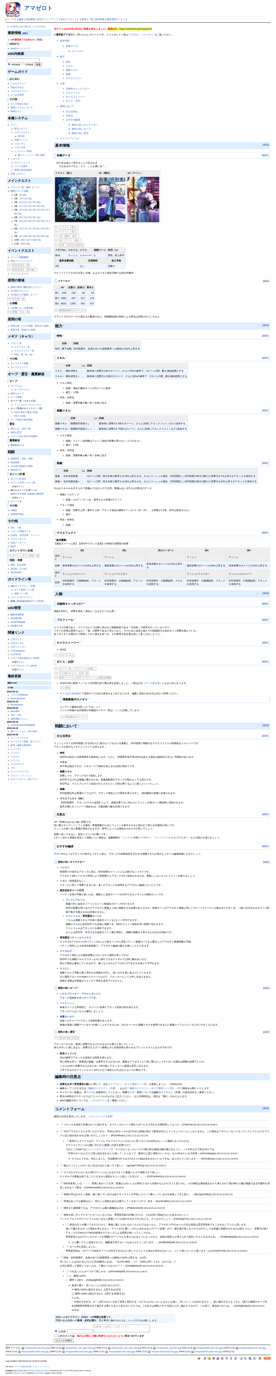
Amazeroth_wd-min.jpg (167, 1347)
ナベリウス (161, 837)
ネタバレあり (66, 655)
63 (21, 221)
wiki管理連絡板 (18, 622)
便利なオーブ (17, 393)
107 (28, 240)
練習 (19, 601)
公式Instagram (18, 650)
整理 (29, 412)
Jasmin (37, 1373)
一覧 (90, 19)
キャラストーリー (19, 367)
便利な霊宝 (16, 432)
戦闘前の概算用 (36, 494)
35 (34, 206)
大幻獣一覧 (18, 298)
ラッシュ (18, 405)
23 (30, 202)
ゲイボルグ (66, 951)
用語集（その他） (19, 568)
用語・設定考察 (18, 565)
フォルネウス (17, 764)
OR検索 (29, 64)
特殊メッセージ (18, 542)
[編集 (24, 33)
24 (34, 202)
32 (30, 206)
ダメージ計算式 (18, 479)
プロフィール (73, 92)
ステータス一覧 (22, 347)
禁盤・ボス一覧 (20, 312)
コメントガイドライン (22, 597)
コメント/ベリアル (20, 771)
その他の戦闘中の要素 (22, 466)
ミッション (19, 151)
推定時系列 (16, 572)
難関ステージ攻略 (19, 191)
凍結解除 (30, 19)
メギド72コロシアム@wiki (24, 665)
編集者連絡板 (17, 614)
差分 (39, 19)
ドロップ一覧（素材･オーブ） (26, 187)
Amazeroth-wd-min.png (35, 1347)
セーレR (96, 916)
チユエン (64, 968)
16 (25, 198)
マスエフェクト (74, 78)
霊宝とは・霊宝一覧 (21, 428)
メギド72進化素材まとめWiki (25, 658)
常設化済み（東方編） (24, 269)
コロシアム (19, 143)
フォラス (127, 837)
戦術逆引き (16, 470)
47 (47, 210)
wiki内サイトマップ (20, 48)
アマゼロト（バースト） (141, 34)
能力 (62, 56)
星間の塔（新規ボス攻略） (24, 329)
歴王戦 (21, 136)
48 (15, 213)
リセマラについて (19, 91)
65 (30, 221)
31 (25, 206)
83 (42, 228)
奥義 (68, 74)
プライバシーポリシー (42, 1367)
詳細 (39, 39)
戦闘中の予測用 (18, 494)
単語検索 (100, 19)
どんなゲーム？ (18, 83)
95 (38, 236)
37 (21, 210)
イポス (63, 881)
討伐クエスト (32, 287)
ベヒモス (64, 867)
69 (42, 221)
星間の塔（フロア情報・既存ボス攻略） (31, 326)
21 (25, 202)
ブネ (13, 768)
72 (47, 221)
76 (30, 228)
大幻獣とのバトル (19, 291)
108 (34, 240)
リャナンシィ (67, 1003)
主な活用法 (72, 111)
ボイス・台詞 (73, 100)
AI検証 (14, 510)
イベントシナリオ (19, 273)
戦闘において (67, 106)
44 (42, 210)
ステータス (78, 51)
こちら (97, 707)
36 (38, 206)
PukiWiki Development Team (38, 1371)
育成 (35, 412)
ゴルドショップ (22, 162)
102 (23, 240)
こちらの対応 (132, 1320)
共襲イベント (21, 140)
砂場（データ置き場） (150, 683)
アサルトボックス (91, 993)
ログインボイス (18, 539)
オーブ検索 (16, 397)
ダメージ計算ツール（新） (24, 482)
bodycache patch (18, 1373)
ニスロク (15, 752)
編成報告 (26, 601)
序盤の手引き (17, 87)
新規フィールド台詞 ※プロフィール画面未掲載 (85, 677)
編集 (21, 19)
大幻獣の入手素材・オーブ (24, 294)
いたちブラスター (69, 993)
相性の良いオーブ (81, 129)
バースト (38, 405)
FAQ (16, 412)
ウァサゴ (86, 937)
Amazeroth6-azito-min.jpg (33, 1351)
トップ (10, 19)
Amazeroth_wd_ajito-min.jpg (79, 1347)
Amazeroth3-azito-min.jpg (206, 1351)
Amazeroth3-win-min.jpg (120, 1351)
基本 (23, 412)
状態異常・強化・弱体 (22, 458)
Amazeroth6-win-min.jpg (208, 1347)
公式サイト (16, 639)
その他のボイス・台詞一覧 (73, 673)
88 (25, 236)
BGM (13, 546)
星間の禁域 (16, 287)
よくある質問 (17, 95)
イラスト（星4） (68, 227)
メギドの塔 (19, 147)
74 (21, 228)
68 (38, 221)
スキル (69, 66)
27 (21, 206)
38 (25, 210)
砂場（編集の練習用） (22, 745)
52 (25, 217)
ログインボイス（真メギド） (25, 779)
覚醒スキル (72, 70)
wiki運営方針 (17, 626)
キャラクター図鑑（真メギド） (26, 741)
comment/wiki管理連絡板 (23, 725)
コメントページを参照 (100, 1116)
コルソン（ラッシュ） (22, 775)
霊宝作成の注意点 (69, 1037)
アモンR (58, 853)
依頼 (29, 151)
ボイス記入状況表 (69, 693)
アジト (14, 125)
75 (25, 228)
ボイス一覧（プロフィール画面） (77, 668)
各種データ (72, 46)
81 (38, 228)
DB (15, 416)
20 (21, 202)
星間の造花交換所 (23, 170)
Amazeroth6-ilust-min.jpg (250, 1347)
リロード (72, 19)
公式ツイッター (18, 647)
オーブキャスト (22, 389)
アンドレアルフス (75, 899)
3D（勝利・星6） (68, 236)
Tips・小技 (16, 527)
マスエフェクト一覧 (24, 351)
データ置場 (37, 601)
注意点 (69, 115)
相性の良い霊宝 (80, 133)
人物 (62, 83)
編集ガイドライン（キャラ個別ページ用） (126, 1084)
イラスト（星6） (68, 231)
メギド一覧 (16, 343)
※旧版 (22, 416)
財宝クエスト (21, 128)
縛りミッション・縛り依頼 (31, 155)
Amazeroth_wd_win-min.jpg (124, 1347)
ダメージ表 (16, 501)
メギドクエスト (22, 132)
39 (30, 210)
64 (25, 221)
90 (30, 236)
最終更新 (111, 19)
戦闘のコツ (16, 111)
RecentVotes (17, 705)
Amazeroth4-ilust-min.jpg (77, 1351)
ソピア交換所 (21, 166)
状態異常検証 (17, 514)
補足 (67, 687)
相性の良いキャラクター (85, 124)
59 (30, 217)
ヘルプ (121, 19)
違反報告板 (16, 618)
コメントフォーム (69, 138)
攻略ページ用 (21, 593)
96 (42, 236)
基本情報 (64, 40)
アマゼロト (38, 8)
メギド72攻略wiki (19, 695)
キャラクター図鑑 (19, 363)
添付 (62, 19)
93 (34, 236)
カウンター (28, 405)
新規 (83, 19)
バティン (74, 937)
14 (21, 198)
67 (34, 221)
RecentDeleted (18, 698)
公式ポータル (17, 643)
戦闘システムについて (22, 107)
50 (21, 217)
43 (38, 210)
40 (34, 210)
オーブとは (16, 386)
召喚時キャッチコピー (78, 88)
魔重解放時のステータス (72, 310)
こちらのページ (98, 1100)
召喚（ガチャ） (18, 174)
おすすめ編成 (73, 119)
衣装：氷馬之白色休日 (71, 245)
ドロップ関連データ (21, 531)
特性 (68, 62)
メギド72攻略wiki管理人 (23, 1367)
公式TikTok (16, 654)
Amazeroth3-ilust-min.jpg (163, 1351)
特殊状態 (15, 462)
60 (34, 217)
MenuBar (15, 711)
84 (47, 228)
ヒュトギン (16, 749)
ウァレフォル (73, 916)
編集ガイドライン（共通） (24, 586)
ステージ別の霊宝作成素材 (24, 436)
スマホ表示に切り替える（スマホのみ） (27, 26)
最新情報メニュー (19, 719)
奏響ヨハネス (67, 1016)
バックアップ (51, 19)
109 (23, 243)
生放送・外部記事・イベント (25, 535)
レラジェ (15, 760)
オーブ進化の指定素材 (22, 419)
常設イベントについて (22, 261)
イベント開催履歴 (19, 257)
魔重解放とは (17, 445)
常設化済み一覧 (20, 265)
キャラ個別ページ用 (24, 590)
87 (21, 236)
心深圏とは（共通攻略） (23, 308)
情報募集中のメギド (76, 716)
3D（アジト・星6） (70, 240)
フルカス (15, 756)
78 (34, 228)
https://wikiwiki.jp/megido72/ (135, 28)
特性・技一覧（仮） (24, 354)
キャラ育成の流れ (19, 104)
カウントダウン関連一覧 (25, 555)
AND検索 (15, 64)
